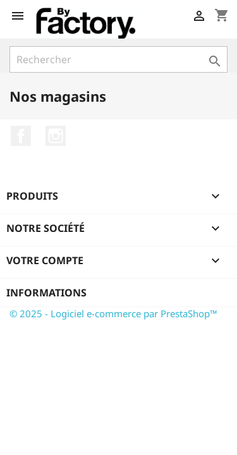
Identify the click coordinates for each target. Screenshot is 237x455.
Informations (46, 293)
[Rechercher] (118, 59)
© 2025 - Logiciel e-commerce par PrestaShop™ (113, 313)
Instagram (56, 136)
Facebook (21, 136)
